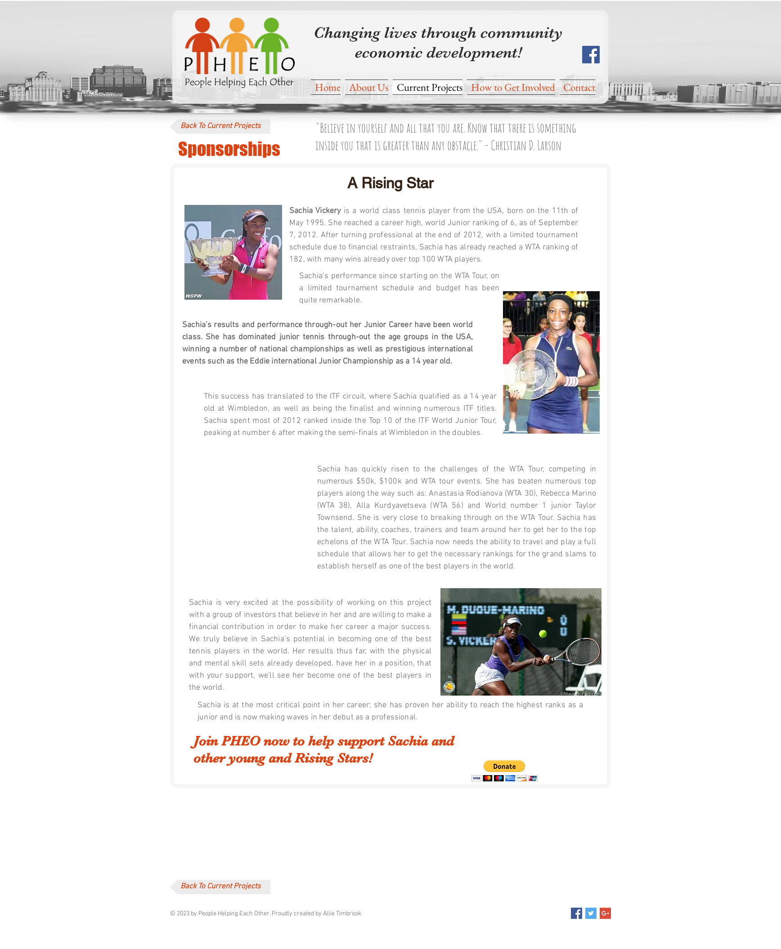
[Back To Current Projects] (220, 127)
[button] (504, 770)
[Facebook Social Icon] (591, 54)
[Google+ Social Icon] (605, 913)
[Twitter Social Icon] (591, 913)
